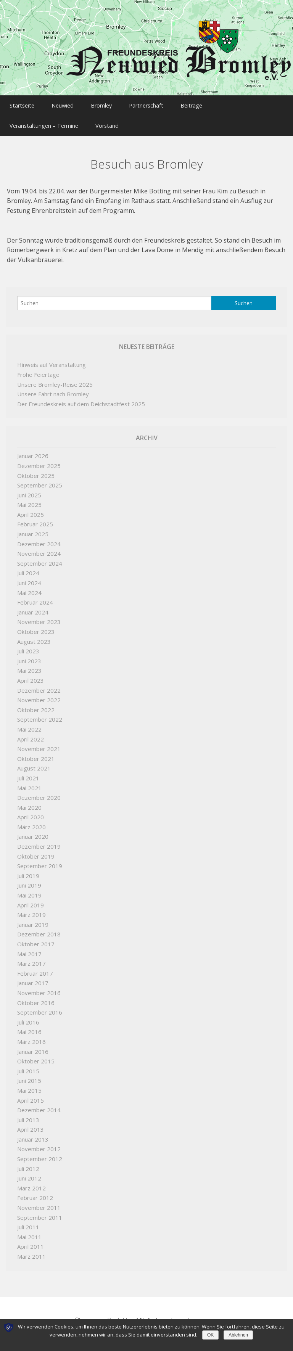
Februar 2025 (35, 518)
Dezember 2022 (39, 684)
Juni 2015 (29, 1074)
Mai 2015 (29, 1084)
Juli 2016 (28, 1016)
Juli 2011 (28, 1221)
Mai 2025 (29, 498)
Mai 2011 (29, 1231)
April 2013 (30, 1123)
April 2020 (30, 811)
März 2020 (31, 821)
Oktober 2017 (36, 938)
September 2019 (39, 860)
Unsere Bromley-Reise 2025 (55, 378)
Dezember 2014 (39, 1104)
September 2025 (39, 479)
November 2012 (39, 1143)
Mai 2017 (29, 948)
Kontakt (117, 1313)
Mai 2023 (29, 664)
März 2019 (31, 908)
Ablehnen (238, 1335)
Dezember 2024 (39, 538)
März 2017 (31, 957)
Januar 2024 (32, 606)
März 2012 (31, 1182)
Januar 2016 (32, 1045)
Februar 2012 (35, 1191)
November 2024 (39, 547)
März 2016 (31, 1035)
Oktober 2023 (36, 625)
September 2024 (39, 557)
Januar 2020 (32, 830)
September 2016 (39, 1006)
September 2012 (39, 1152)
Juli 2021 (28, 772)
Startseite (23, 104)
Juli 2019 (28, 869)
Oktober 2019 (36, 850)
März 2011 (31, 1250)
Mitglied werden (157, 1313)
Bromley (114, 104)
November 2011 (39, 1201)
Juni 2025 (29, 489)
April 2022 (30, 733)
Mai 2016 (29, 1025)
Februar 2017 (35, 967)
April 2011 (30, 1240)
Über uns (87, 1313)
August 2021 (34, 762)
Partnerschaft (165, 104)
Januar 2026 (32, 450)
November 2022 (39, 694)
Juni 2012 (29, 1172)
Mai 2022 (29, 723)
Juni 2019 (29, 879)
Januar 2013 (32, 1133)
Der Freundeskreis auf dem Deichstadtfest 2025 (81, 398)
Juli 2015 (28, 1065)
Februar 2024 (35, 596)
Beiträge (216, 104)
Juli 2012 (28, 1162)
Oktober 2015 (36, 1055)
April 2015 (30, 1094)
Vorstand (114, 121)
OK (210, 1335)
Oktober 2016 (36, 996)
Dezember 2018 (39, 928)
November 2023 (39, 615)
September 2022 (39, 713)
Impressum (202, 1313)
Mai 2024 (29, 586)
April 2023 (30, 674)
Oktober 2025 (36, 469)
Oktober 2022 (36, 704)
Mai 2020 (29, 801)
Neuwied (70, 104)
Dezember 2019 (39, 840)
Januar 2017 (32, 977)
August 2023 (34, 635)
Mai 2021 (29, 782)
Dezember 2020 (39, 791)
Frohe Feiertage (38, 368)
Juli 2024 (28, 567)
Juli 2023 (28, 645)
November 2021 (39, 742)
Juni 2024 (29, 577)
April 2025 (30, 508)
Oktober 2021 (36, 752)
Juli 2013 (28, 1114)
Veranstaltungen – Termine (45, 121)
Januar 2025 (32, 528)
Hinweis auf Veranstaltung (51, 358)
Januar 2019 (32, 918)
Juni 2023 (29, 655)
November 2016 (39, 987)
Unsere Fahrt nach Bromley (53, 388)
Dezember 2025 (39, 459)
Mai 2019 (29, 889)
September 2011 (39, 1211)
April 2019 (30, 899)
